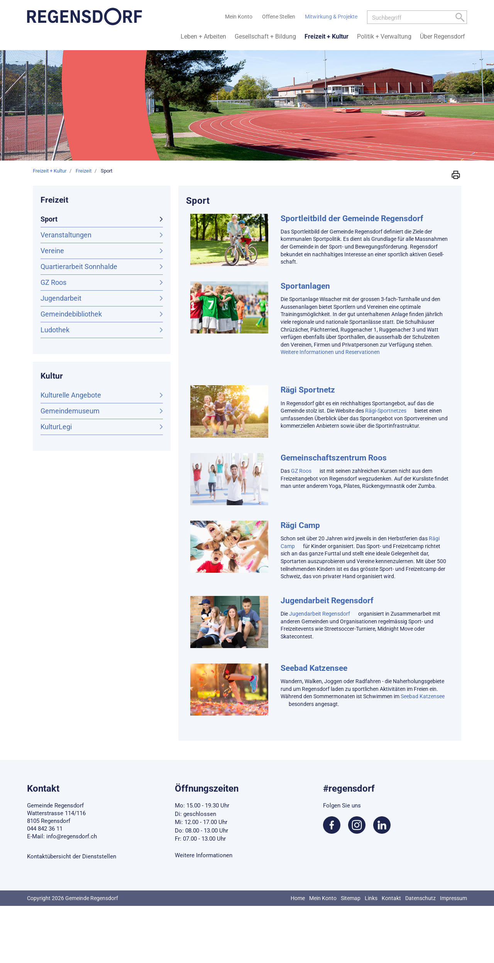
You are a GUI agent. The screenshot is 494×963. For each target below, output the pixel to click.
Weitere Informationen (203, 855)
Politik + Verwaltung (384, 36)
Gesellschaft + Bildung (265, 36)
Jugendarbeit (61, 298)
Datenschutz (420, 898)
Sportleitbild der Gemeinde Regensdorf (352, 218)
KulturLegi (56, 427)
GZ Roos (53, 282)
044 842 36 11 (45, 828)
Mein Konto (323, 898)
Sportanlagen (305, 286)
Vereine (52, 251)
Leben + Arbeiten (203, 36)
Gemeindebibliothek (71, 314)
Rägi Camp (300, 525)
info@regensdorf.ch (71, 836)
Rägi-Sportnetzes (385, 411)
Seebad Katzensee (314, 668)
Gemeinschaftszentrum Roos (334, 457)
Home (298, 898)
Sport (69, 218)
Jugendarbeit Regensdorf (327, 600)
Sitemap (350, 898)
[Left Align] (460, 18)
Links (371, 898)
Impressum (453, 898)
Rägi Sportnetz (308, 389)
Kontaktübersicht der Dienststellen (71, 856)
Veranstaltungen (66, 235)
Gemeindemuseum (70, 411)
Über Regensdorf (442, 36)
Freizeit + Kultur (327, 36)
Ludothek (55, 330)
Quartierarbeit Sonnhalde (79, 266)
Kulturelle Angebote (71, 395)
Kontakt (391, 898)
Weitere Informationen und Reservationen (330, 352)
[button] (455, 174)
